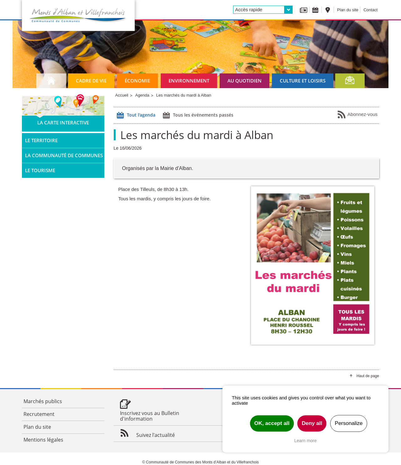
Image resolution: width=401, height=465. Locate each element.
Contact (370, 10)
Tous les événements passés (197, 115)
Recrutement (39, 414)
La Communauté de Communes (64, 155)
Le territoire (41, 140)
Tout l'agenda (135, 115)
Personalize (349, 423)
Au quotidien (244, 81)
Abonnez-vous (357, 114)
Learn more (305, 440)
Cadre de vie (91, 81)
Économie (137, 81)
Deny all (312, 423)
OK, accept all (271, 423)
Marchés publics (42, 401)
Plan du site (347, 10)
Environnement (189, 81)
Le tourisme (40, 170)
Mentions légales (43, 439)
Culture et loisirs (302, 81)
